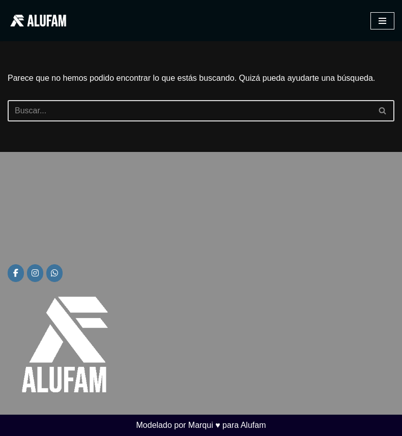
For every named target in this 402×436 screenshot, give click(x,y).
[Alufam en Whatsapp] (54, 273)
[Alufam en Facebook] (16, 273)
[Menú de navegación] (382, 20)
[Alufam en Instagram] (35, 273)
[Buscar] (189, 110)
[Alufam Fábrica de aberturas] (38, 20)
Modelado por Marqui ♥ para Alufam (201, 425)
